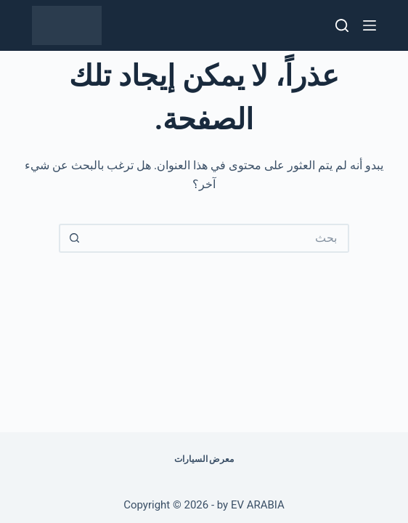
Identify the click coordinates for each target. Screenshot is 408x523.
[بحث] (341, 25)
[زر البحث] (73, 238)
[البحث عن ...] (218, 238)
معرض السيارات (204, 459)
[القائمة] (369, 25)
